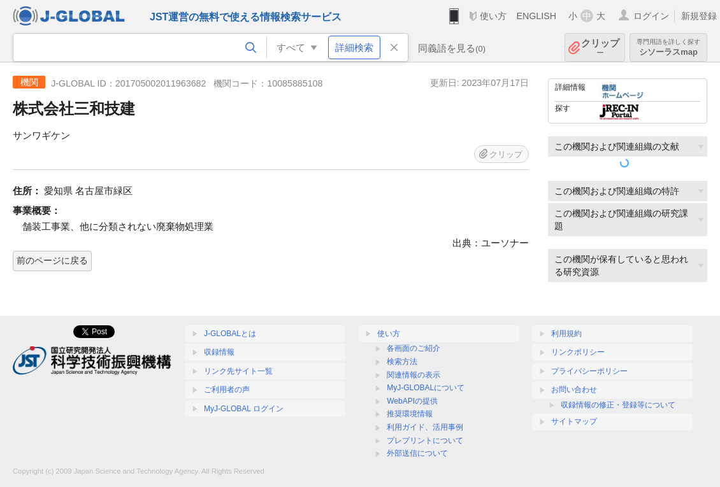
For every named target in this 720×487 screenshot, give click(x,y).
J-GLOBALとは (230, 333)
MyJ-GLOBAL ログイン (244, 408)
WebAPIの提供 (412, 401)
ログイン (651, 16)
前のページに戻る (52, 260)
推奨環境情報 (410, 413)
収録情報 (219, 352)
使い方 (493, 16)
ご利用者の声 (227, 389)
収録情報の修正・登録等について (618, 404)
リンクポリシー (578, 352)
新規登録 (699, 16)
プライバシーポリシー (589, 371)
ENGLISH (536, 16)
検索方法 (402, 361)
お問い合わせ (574, 389)
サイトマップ (574, 421)
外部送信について (417, 453)
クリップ (600, 47)
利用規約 (566, 333)
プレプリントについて (425, 440)
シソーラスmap (668, 47)
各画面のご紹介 (413, 348)
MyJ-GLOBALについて (425, 387)
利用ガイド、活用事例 (425, 427)
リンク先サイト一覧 (238, 371)
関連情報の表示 (413, 375)
